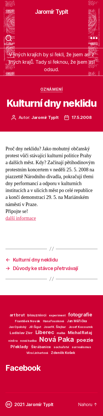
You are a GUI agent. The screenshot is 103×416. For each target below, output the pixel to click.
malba (61, 333)
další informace (20, 218)
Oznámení (51, 89)
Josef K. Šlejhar (55, 327)
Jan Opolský (17, 327)
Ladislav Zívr (21, 332)
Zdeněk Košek (63, 353)
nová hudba (28, 341)
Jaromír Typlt (51, 12)
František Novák (27, 321)
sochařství (61, 347)
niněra (12, 340)
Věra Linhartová (37, 352)
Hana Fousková (53, 321)
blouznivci (36, 315)
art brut (17, 315)
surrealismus (81, 347)
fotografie (80, 315)
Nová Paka (56, 339)
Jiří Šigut (35, 327)
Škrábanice (41, 347)
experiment (57, 315)
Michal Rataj (80, 332)
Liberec (44, 332)
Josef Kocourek (81, 327)
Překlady (19, 346)
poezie (85, 340)
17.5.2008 (82, 117)
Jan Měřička (77, 321)
